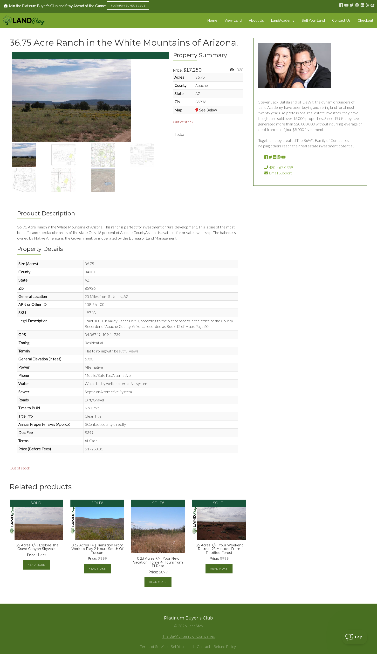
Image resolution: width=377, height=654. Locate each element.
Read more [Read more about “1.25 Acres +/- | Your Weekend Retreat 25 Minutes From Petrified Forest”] (219, 568)
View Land (233, 20)
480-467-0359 (278, 167)
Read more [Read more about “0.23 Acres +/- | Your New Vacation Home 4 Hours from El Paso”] (158, 581)
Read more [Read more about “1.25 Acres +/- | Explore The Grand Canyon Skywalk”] (36, 564)
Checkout (365, 20)
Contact (203, 646)
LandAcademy (283, 20)
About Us (256, 20)
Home (212, 20)
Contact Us (341, 20)
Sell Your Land (313, 20)
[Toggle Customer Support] (354, 637)
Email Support (278, 173)
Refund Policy (224, 646)
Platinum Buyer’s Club (188, 618)
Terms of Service (154, 646)
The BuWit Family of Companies (188, 636)
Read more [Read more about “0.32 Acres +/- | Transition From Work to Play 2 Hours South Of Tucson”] (97, 568)
